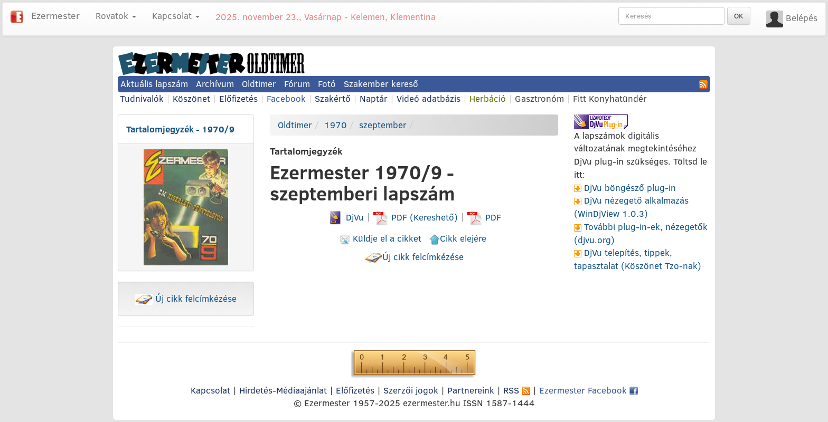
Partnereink (470, 390)
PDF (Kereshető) (416, 217)
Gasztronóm (539, 98)
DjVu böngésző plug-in (630, 187)
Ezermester (55, 15)
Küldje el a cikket (380, 238)
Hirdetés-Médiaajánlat (283, 390)
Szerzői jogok (410, 390)
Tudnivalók (142, 98)
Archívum (215, 84)
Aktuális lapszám (154, 84)
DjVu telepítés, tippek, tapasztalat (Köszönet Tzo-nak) (637, 259)
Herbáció (487, 98)
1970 (335, 125)
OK (739, 16)
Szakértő (333, 98)
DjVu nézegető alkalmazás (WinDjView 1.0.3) (631, 206)
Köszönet (191, 98)
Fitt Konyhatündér (610, 98)
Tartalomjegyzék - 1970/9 (180, 129)
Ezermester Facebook (588, 390)
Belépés (801, 18)
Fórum (297, 84)
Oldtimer (259, 84)
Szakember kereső (381, 84)
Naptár (374, 98)
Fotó (327, 84)
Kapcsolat (210, 390)
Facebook (286, 98)
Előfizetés (238, 98)
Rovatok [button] (116, 15)
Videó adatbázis (428, 98)
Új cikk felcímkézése (186, 298)
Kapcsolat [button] (176, 15)
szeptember (383, 125)
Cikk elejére (457, 238)
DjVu (345, 217)
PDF (484, 217)
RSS (516, 390)
